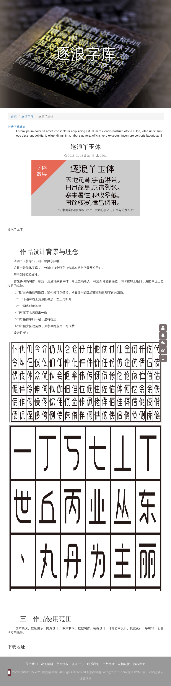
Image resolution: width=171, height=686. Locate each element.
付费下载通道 (17, 127)
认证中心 (78, 664)
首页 (14, 116)
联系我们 (93, 664)
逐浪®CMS (134, 672)
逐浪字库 (27, 116)
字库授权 (62, 664)
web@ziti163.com (115, 672)
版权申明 (139, 664)
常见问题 (47, 664)
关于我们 (32, 664)
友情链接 (124, 664)
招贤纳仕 (109, 664)
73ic (151, 672)
